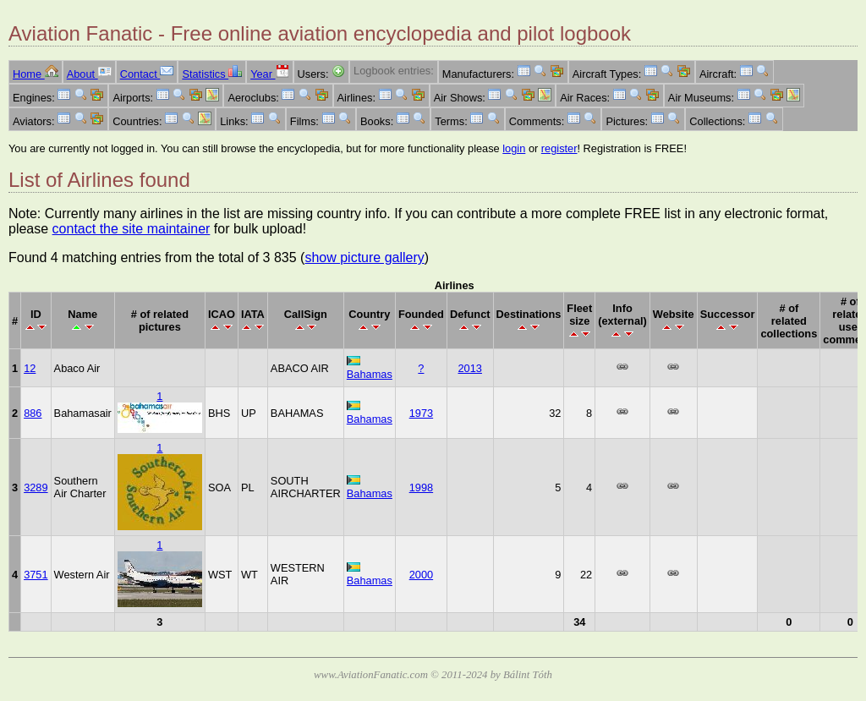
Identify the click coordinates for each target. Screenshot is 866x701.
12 (30, 368)
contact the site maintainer (131, 229)
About (89, 74)
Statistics (212, 74)
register (559, 148)
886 (32, 413)
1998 (421, 487)
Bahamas (369, 374)
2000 (421, 574)
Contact (147, 74)
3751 (35, 574)
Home (35, 74)
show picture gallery (364, 257)
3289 (35, 487)
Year (269, 74)
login (513, 148)
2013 (470, 368)
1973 (421, 413)
